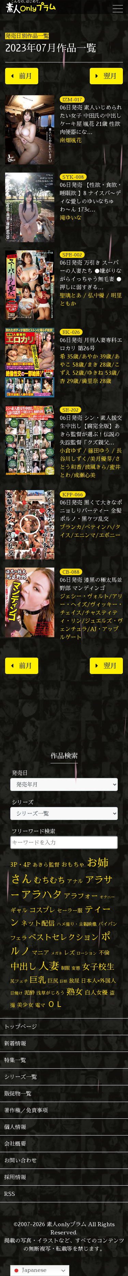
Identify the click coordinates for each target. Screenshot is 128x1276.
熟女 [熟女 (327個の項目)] (75, 991)
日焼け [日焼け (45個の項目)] (16, 993)
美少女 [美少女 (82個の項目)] (25, 1005)
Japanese (29, 1270)
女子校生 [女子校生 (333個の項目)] (98, 966)
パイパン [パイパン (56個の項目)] (107, 924)
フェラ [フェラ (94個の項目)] (18, 938)
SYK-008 (73, 177)
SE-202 (70, 410)
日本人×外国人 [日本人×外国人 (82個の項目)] (98, 980)
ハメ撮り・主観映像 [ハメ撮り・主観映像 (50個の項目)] (77, 924)
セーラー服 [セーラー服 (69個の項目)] (70, 910)
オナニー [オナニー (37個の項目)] (107, 897)
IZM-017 (72, 99)
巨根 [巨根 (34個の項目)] (63, 981)
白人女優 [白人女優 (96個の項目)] (96, 992)
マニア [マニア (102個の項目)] (40, 952)
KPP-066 (72, 494)
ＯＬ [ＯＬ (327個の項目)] (55, 1004)
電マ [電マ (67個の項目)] (40, 1005)
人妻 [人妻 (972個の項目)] (49, 966)
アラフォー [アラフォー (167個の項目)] (81, 895)
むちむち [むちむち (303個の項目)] (49, 880)
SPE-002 (72, 254)
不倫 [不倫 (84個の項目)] (104, 952)
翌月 (106, 75)
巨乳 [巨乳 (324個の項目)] (38, 979)
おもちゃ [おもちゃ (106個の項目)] (73, 864)
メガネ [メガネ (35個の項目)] (56, 953)
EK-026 (71, 332)
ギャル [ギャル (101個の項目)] (19, 910)
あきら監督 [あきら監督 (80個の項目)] (46, 864)
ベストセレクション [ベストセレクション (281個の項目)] (63, 937)
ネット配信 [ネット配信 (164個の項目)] (38, 923)
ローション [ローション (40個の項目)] (86, 953)
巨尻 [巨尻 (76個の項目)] (53, 980)
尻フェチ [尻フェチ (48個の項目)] (19, 981)
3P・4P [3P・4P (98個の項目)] (20, 864)
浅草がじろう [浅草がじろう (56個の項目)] (50, 992)
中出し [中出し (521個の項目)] (23, 966)
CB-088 (71, 572)
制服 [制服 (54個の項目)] (65, 968)
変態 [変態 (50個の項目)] (75, 968)
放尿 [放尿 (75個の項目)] (74, 980)
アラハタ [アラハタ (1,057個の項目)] (41, 895)
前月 (21, 75)
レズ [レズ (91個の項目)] (69, 952)
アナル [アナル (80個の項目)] (75, 881)
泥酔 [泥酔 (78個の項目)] (29, 992)
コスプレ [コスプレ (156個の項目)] (42, 909)
